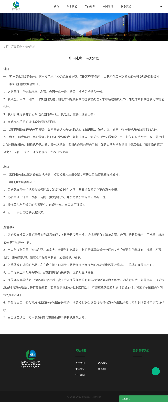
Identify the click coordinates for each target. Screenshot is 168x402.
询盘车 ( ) (148, 6)
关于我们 (72, 6)
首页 (56, 6)
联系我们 (126, 6)
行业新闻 (80, 374)
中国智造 (108, 6)
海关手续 (30, 46)
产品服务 (90, 6)
